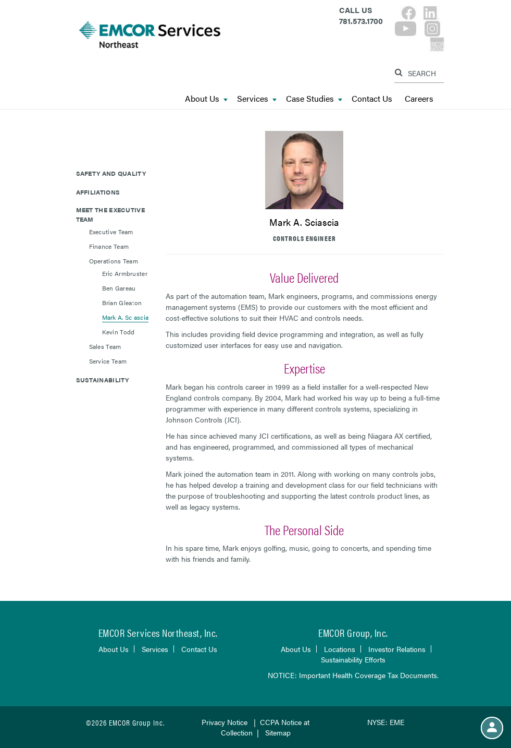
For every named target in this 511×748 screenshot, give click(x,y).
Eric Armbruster (125, 273)
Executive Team (111, 231)
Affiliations (98, 192)
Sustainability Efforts (353, 659)
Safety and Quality (111, 173)
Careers (419, 98)
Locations (339, 649)
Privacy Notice (224, 722)
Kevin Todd (118, 331)
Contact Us (372, 98)
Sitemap (278, 732)
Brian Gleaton (122, 302)
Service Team (108, 361)
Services (257, 98)
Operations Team (114, 261)
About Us (206, 98)
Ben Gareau (119, 288)
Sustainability (102, 379)
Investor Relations (397, 649)
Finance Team (109, 246)
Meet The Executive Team (110, 214)
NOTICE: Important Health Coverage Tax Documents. (353, 675)
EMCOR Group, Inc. (353, 632)
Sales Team (105, 346)
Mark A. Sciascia (125, 317)
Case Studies (314, 98)
